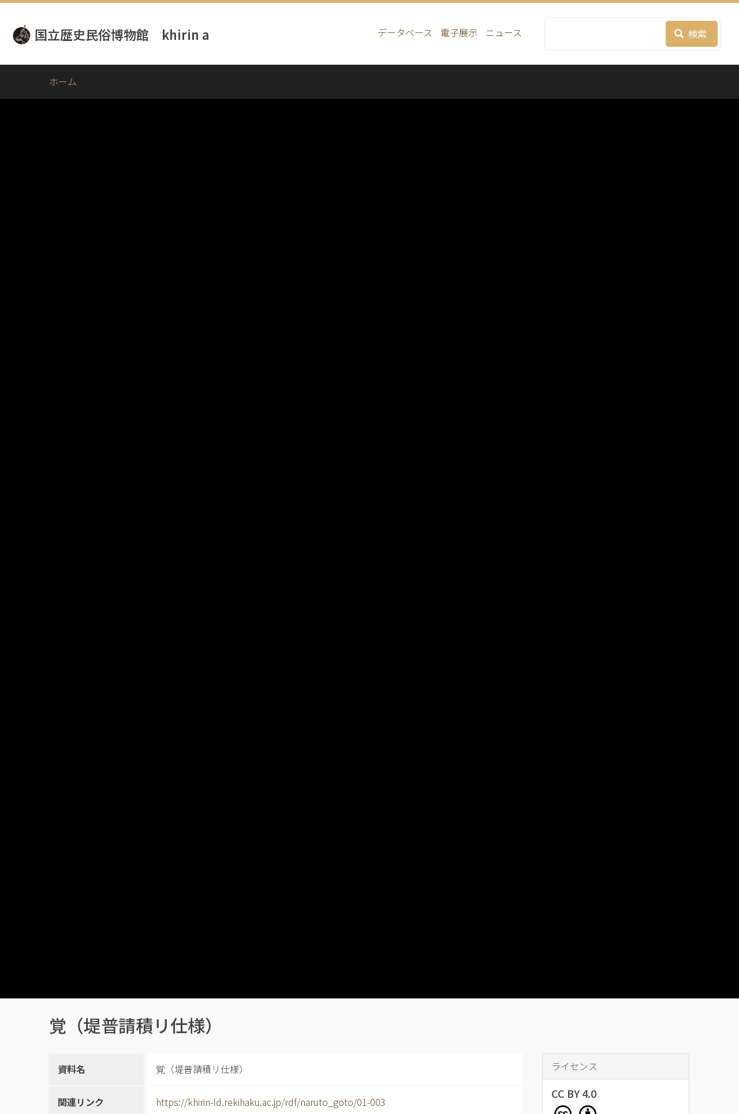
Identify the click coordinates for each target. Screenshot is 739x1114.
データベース (405, 32)
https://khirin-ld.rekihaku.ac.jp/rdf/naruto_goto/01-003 (271, 1102)
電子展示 (459, 32)
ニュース (504, 32)
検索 (690, 33)
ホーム (63, 81)
